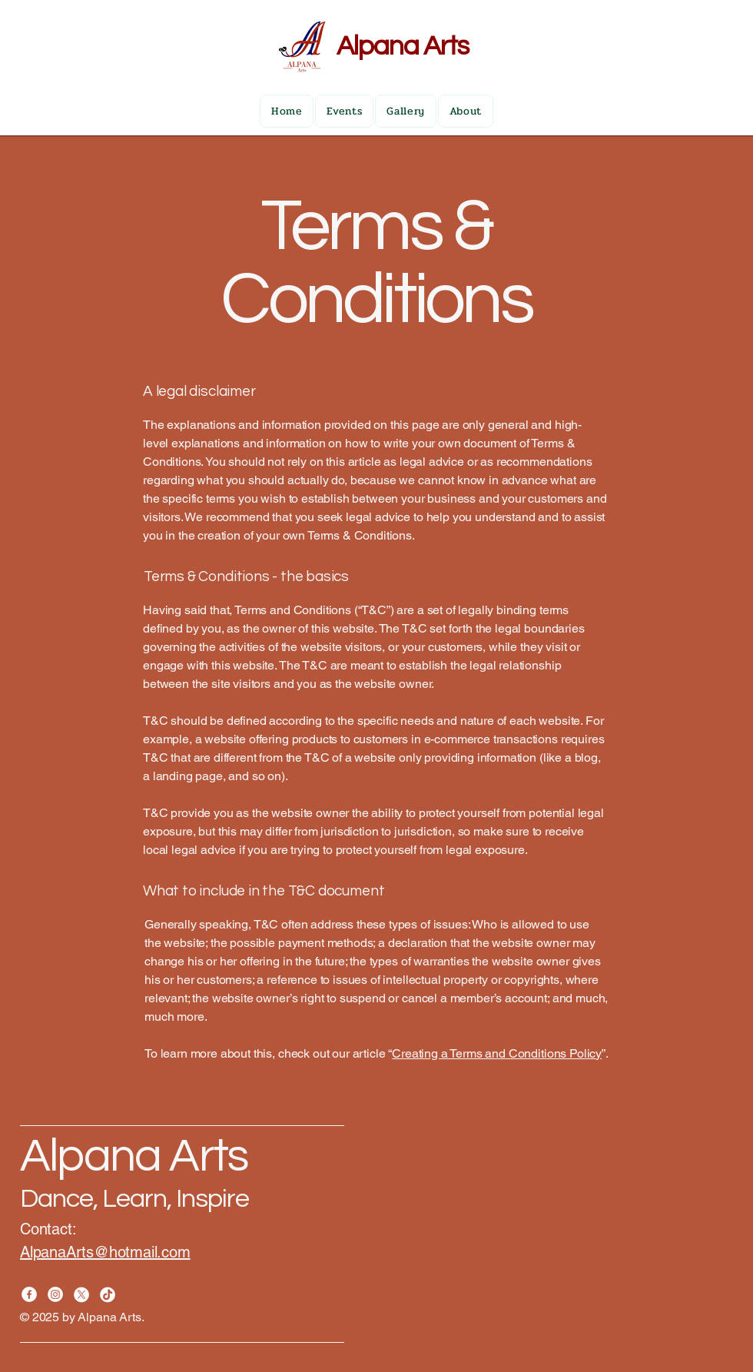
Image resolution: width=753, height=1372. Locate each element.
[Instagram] (55, 1294)
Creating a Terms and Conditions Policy (497, 1053)
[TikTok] (107, 1294)
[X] (81, 1294)
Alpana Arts (403, 46)
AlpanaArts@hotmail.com (105, 1252)
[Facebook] (29, 1294)
